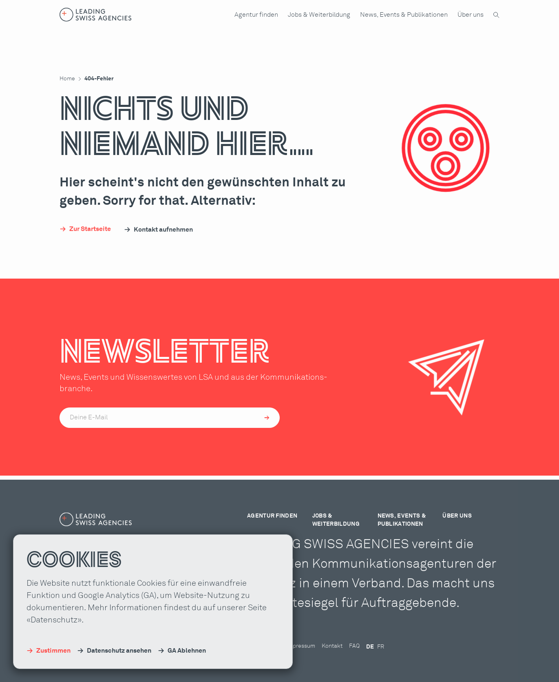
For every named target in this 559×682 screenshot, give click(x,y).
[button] (256, 14)
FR (380, 657)
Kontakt (332, 656)
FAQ (354, 656)
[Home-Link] (96, 15)
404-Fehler (99, 79)
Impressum (300, 656)
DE (370, 657)
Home (67, 79)
